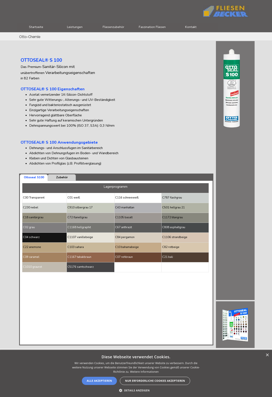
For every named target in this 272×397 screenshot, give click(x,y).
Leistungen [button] (75, 27)
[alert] (136, 374)
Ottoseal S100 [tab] (34, 177)
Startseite (36, 27)
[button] (136, 390)
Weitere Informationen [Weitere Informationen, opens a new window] (144, 372)
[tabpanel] (116, 105)
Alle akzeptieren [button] (99, 381)
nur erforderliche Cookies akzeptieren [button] (155, 381)
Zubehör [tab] (62, 177)
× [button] (267, 355)
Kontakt (191, 27)
